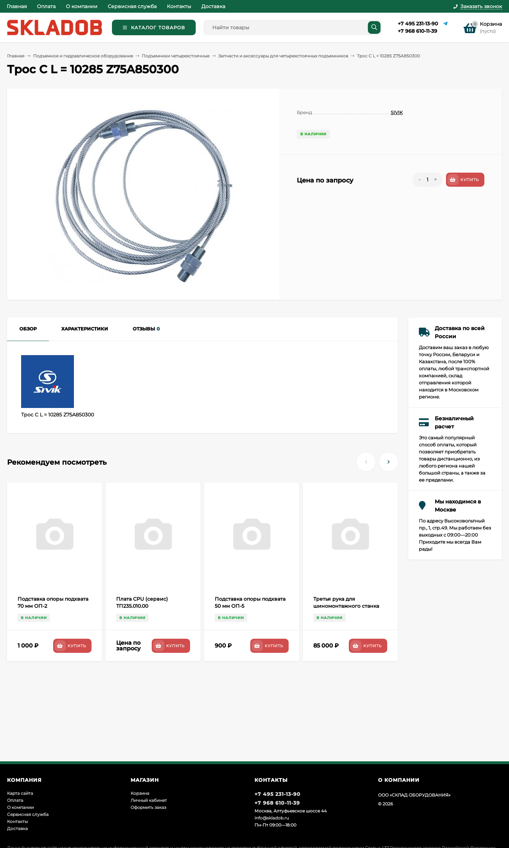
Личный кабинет (149, 800)
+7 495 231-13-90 (418, 23)
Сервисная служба (132, 6)
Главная (17, 6)
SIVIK (397, 112)
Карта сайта (20, 793)
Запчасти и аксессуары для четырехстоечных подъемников (283, 55)
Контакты (179, 6)
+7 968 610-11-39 (417, 31)
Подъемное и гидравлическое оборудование (83, 55)
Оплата (46, 6)
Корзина (140, 793)
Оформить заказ (148, 807)
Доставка (213, 6)
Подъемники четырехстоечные (175, 55)
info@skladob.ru (272, 818)
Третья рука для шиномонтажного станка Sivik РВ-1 (346, 606)
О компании (82, 6)
